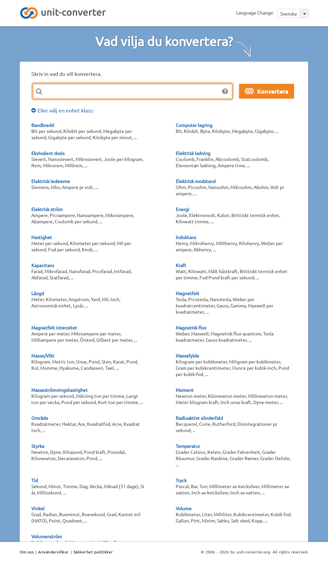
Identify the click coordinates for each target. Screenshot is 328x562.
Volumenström (46, 536)
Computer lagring (194, 125)
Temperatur (188, 446)
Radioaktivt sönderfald (199, 418)
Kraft (181, 265)
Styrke (38, 446)
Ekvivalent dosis (48, 153)
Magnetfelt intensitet (54, 327)
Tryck (181, 480)
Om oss (27, 551)
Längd (37, 293)
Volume (184, 508)
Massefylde (187, 356)
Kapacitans (42, 265)
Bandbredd (42, 125)
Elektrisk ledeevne (50, 181)
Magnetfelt (187, 293)
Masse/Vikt (42, 356)
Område (39, 418)
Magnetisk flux (191, 327)
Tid (34, 480)
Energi (182, 209)
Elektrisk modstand (196, 181)
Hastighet (41, 237)
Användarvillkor (53, 551)
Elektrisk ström (47, 209)
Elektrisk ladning (193, 153)
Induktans (186, 237)
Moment (185, 390)
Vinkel (38, 508)
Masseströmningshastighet (59, 390)
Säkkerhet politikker (93, 551)
